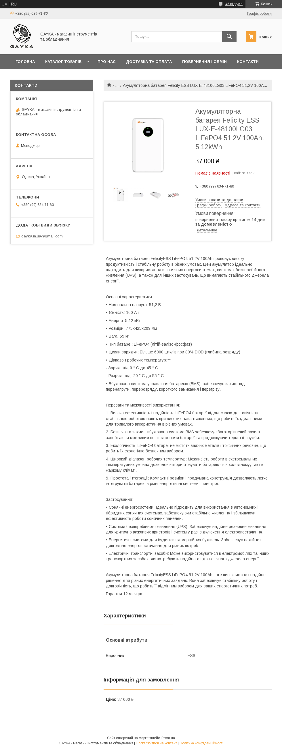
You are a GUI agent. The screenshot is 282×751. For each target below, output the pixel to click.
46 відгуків (234, 4)
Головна (25, 61)
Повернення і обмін (204, 61)
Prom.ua (168, 738)
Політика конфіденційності (201, 743)
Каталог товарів (63, 61)
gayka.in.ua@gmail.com (42, 236)
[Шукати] (229, 36)
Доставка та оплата (149, 61)
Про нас (107, 61)
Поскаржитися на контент (156, 743)
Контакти (248, 61)
